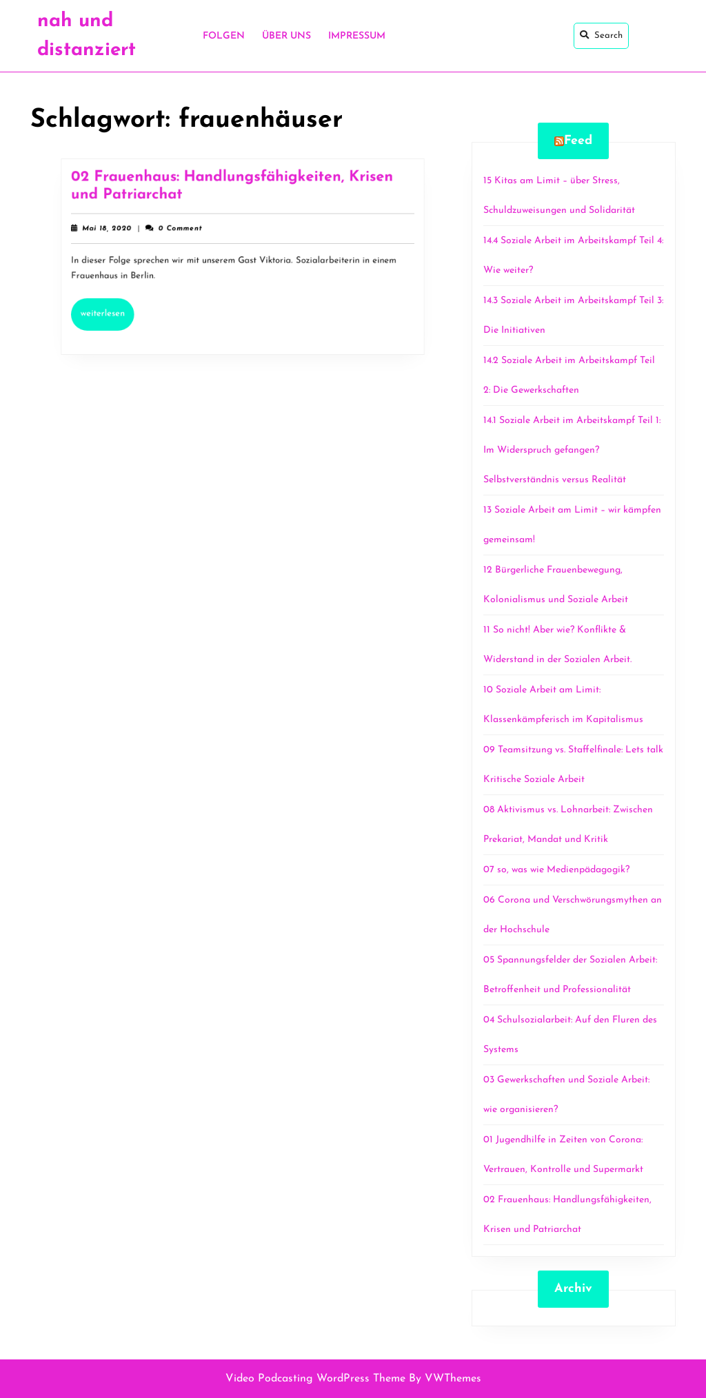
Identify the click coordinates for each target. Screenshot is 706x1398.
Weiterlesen (119, 307)
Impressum (356, 36)
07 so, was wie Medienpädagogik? (556, 870)
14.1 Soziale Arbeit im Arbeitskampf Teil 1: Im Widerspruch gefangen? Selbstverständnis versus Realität (571, 450)
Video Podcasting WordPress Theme (315, 1378)
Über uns (286, 36)
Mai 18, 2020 (119, 231)
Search (601, 35)
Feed (578, 140)
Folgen (224, 36)
